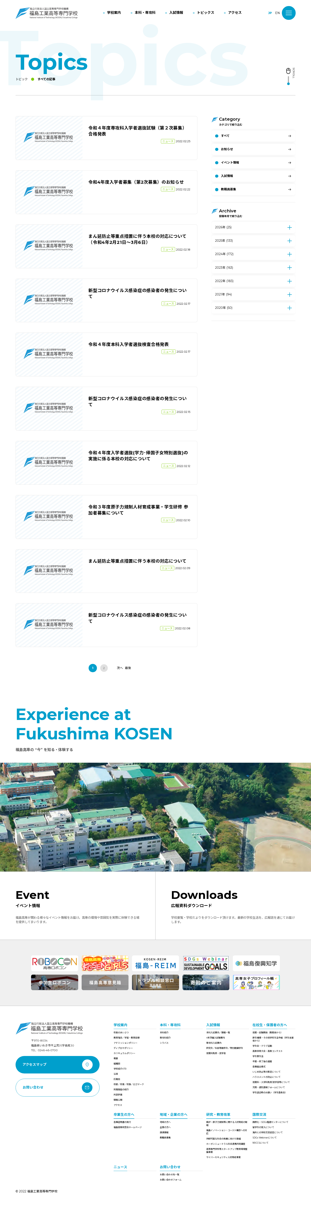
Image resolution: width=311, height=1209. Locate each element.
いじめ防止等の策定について (266, 1071)
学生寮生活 (257, 1056)
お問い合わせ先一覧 (169, 1174)
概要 (116, 1058)
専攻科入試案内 (213, 1043)
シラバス (164, 1043)
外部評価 (118, 1094)
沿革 (116, 1074)
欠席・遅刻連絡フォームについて (268, 1087)
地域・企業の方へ (173, 1115)
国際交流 (259, 1115)
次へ (120, 668)
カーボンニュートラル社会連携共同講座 (225, 1144)
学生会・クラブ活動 (262, 1046)
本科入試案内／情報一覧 (218, 1032)
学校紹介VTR (120, 1068)
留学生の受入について (263, 1127)
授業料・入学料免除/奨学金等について (271, 1082)
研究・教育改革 (218, 1115)
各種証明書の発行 (122, 1122)
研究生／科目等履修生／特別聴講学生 (224, 1048)
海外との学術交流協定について (267, 1132)
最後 (128, 668)
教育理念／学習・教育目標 (127, 1037)
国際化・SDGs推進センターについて (270, 1122)
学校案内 (120, 1025)
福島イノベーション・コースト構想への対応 (226, 1132)
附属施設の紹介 (121, 1089)
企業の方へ (165, 1127)
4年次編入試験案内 (215, 1037)
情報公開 (118, 1100)
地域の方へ (165, 1122)
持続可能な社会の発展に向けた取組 (223, 1138)
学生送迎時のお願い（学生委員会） (269, 1092)
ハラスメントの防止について (266, 1077)
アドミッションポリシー (125, 1043)
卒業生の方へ (124, 1115)
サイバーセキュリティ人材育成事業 (223, 1157)
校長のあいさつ (121, 1032)
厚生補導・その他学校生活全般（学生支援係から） (273, 1039)
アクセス (118, 1105)
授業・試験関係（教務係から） (267, 1032)
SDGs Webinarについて (264, 1137)
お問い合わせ (170, 1167)
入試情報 (213, 1025)
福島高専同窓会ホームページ (128, 1127)
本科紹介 (164, 1032)
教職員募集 (165, 1137)
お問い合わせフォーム (170, 1179)
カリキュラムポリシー (124, 1053)
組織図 (117, 1063)
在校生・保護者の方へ (269, 1025)
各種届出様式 (258, 1066)
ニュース (120, 1167)
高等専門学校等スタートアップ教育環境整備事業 (226, 1151)
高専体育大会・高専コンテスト (267, 1051)
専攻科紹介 (165, 1037)
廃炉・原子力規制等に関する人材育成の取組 (226, 1124)
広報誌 (117, 1079)
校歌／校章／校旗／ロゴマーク (129, 1084)
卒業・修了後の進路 (262, 1061)
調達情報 (164, 1132)
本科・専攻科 (170, 1025)
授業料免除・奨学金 (216, 1053)
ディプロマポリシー (123, 1048)
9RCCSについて (260, 1142)
